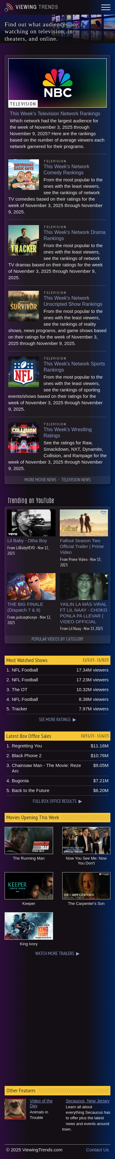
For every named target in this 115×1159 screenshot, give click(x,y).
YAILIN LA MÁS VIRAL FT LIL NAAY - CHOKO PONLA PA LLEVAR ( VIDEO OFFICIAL (83, 613)
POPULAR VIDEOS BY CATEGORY (57, 639)
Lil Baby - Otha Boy (27, 540)
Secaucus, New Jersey (87, 1100)
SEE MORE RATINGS (55, 719)
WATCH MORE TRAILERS (54, 953)
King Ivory (29, 944)
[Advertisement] (57, 1019)
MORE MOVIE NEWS (40, 480)
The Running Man (28, 858)
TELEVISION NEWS (76, 480)
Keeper (28, 903)
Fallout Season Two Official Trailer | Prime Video (82, 546)
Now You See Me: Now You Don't (86, 860)
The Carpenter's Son (86, 903)
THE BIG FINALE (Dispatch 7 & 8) (25, 607)
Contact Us (97, 1149)
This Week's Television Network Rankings (55, 113)
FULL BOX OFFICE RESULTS (55, 801)
